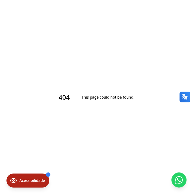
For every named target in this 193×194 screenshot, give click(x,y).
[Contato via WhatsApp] (179, 180)
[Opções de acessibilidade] (27, 181)
